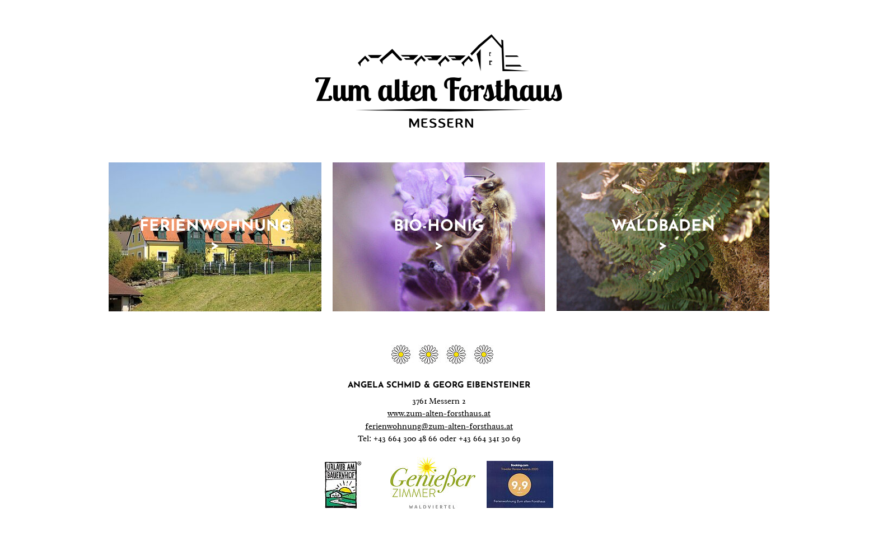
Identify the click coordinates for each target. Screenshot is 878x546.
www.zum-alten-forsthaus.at (439, 413)
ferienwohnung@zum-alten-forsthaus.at (439, 426)
